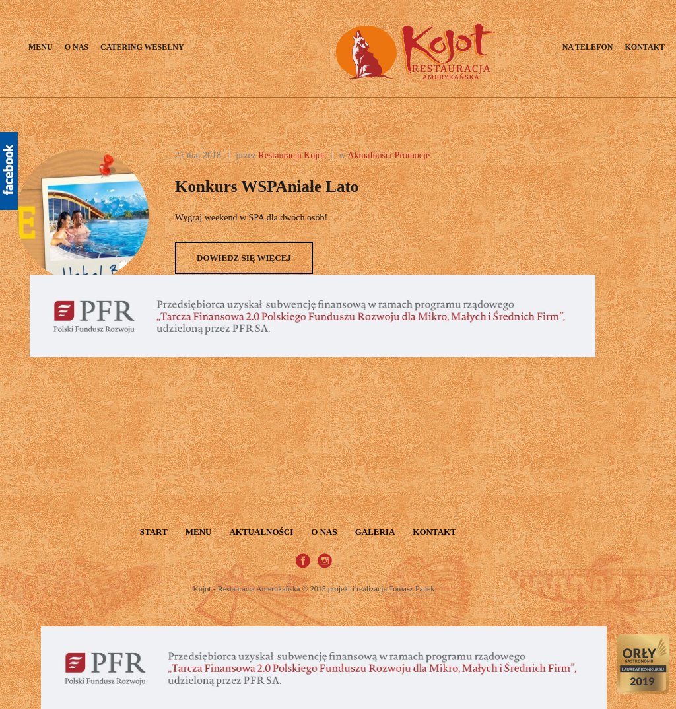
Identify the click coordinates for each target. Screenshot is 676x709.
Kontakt (644, 46)
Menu (40, 46)
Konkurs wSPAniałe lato (266, 186)
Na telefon (587, 46)
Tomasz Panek (411, 588)
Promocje (412, 155)
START (154, 532)
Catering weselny (142, 46)
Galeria (375, 532)
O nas (76, 46)
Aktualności (369, 155)
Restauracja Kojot (291, 155)
